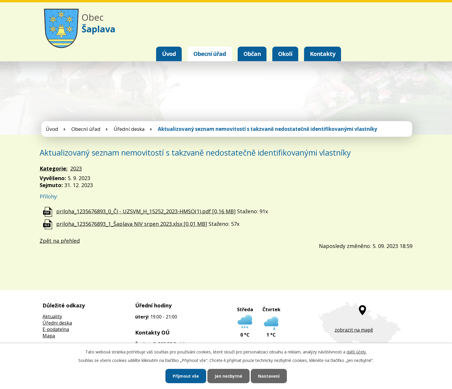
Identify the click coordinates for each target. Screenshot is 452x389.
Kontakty (322, 54)
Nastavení (269, 376)
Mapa (49, 335)
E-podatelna (56, 329)
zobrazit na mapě (354, 330)
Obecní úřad (209, 54)
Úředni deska (57, 323)
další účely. (357, 352)
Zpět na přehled (60, 240)
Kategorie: (54, 168)
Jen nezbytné (228, 376)
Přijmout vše (186, 376)
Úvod (169, 54)
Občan (252, 54)
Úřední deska (129, 129)
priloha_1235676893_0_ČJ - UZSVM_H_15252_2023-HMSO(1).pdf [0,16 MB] (146, 211)
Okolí (285, 54)
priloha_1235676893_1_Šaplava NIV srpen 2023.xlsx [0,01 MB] (131, 223)
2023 (76, 168)
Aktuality (52, 316)
